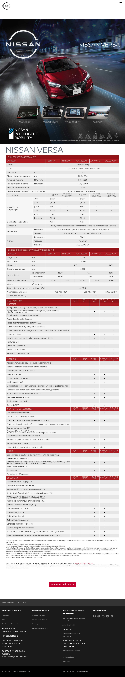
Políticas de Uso (68, 671)
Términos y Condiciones (21, 671)
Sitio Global (6, 671)
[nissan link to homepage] (6, 6)
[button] (121, 3)
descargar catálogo (61, 584)
